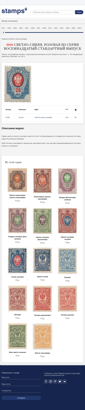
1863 (15, 28)
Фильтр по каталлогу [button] (10, 21)
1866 (33, 28)
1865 (27, 28)
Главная (5, 39)
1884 (62, 28)
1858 (9, 28)
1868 (44, 28)
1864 (21, 28)
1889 (73, 28)
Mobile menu (81, 2)
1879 (56, 28)
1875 (50, 28)
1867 (38, 28)
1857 (3, 28)
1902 (79, 28)
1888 (67, 28)
